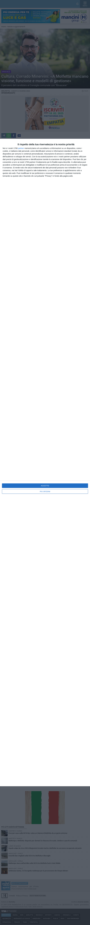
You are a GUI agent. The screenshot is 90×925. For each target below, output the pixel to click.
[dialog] (45, 462)
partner (21, 148)
